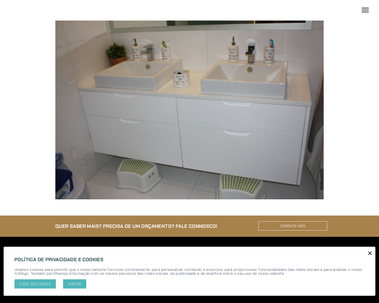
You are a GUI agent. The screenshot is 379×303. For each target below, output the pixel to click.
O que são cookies (35, 284)
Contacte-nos (292, 224)
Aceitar (74, 284)
